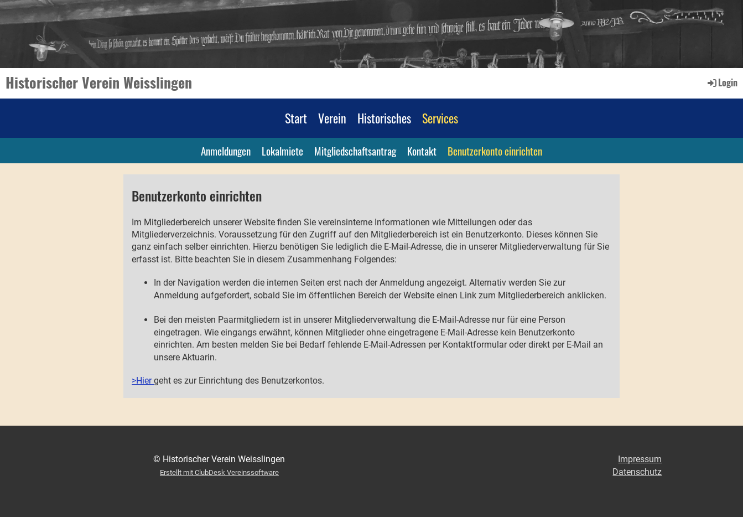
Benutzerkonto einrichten (495, 150)
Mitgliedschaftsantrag (355, 150)
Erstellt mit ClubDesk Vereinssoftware (219, 472)
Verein (332, 118)
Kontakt (422, 150)
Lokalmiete (282, 150)
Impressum (640, 459)
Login (721, 82)
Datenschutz (637, 472)
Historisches (384, 118)
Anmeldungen (226, 150)
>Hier (143, 380)
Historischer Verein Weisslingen (99, 82)
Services (440, 118)
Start (296, 118)
